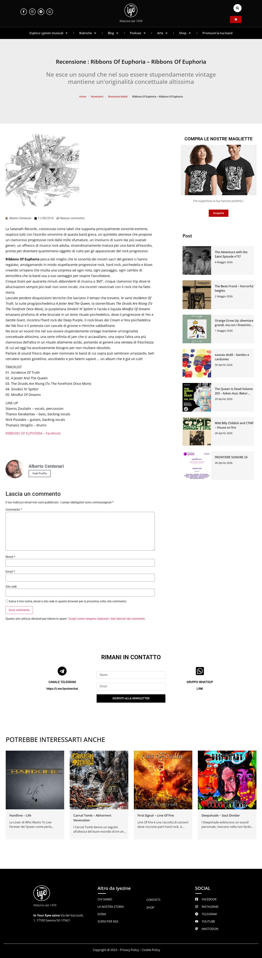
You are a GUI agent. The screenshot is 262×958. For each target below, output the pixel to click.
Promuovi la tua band (217, 33)
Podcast (138, 33)
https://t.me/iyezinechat (62, 688)
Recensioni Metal (117, 96)
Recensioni (97, 96)
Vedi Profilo (39, 473)
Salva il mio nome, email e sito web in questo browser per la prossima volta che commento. (68, 601)
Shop (185, 33)
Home (82, 96)
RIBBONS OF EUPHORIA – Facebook (33, 433)
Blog (113, 33)
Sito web (11, 586)
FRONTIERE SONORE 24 (231, 457)
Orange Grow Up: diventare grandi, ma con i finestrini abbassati (234, 325)
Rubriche (88, 33)
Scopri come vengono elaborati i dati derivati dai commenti (106, 618)
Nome (10, 556)
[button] (237, 8)
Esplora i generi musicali (49, 33)
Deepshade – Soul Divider (221, 815)
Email (10, 571)
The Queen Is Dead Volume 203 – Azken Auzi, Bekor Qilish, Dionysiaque (234, 393)
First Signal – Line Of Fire (156, 815)
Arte (162, 33)
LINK (200, 688)
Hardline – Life (20, 815)
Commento (14, 509)
